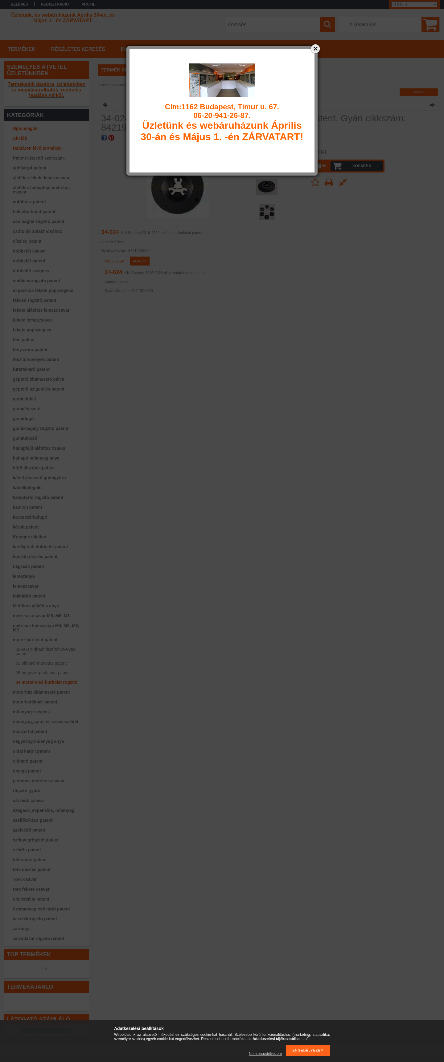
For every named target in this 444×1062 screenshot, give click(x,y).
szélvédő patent (29, 830)
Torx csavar (25, 879)
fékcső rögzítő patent (34, 300)
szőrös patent (27, 849)
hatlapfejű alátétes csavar (39, 448)
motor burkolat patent (35, 639)
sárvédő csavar (28, 800)
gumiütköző (25, 438)
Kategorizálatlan (29, 536)
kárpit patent (26, 527)
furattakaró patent (31, 369)
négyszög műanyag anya (38, 741)
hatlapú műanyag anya (36, 458)
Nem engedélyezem (265, 1054)
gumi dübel (24, 398)
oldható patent (28, 761)
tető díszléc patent (32, 869)
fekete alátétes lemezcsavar (41, 310)
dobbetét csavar (29, 251)
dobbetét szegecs (31, 270)
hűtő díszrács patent (34, 467)
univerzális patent (31, 899)
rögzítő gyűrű (26, 790)
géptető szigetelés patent (38, 389)
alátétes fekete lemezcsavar (41, 177)
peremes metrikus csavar (39, 780)
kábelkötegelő (27, 487)
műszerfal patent (30, 731)
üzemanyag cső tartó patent (41, 908)
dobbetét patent (29, 260)
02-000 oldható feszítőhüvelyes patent (46, 651)
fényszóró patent (30, 349)
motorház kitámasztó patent (41, 692)
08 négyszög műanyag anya (43, 672)
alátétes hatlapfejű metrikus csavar (41, 189)
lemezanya (24, 576)
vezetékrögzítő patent (35, 918)
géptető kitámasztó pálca (38, 379)
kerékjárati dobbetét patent (40, 546)
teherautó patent (30, 859)
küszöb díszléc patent (35, 556)
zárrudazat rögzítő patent (38, 938)
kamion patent (27, 507)
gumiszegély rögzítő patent (40, 428)
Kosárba (361, 166)
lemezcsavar (26, 586)
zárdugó (21, 928)
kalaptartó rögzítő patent (38, 497)
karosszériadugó (30, 517)
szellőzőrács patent (33, 820)
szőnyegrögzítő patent (36, 839)
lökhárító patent (29, 596)
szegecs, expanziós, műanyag (43, 810)
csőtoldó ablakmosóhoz (37, 231)
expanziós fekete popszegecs (43, 290)
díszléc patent (27, 241)
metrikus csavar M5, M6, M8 (41, 615)
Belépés (19, 4)
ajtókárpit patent (30, 167)
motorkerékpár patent (35, 701)
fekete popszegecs (32, 329)
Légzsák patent (28, 566)
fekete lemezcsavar (32, 320)
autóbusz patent (29, 201)
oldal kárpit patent (31, 751)
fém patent (24, 339)
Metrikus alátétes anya (36, 605)
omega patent (27, 770)
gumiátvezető (26, 408)
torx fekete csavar (31, 889)
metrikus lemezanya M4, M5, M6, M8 (46, 627)
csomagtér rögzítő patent (38, 221)
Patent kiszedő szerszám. (39, 158)
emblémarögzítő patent (36, 280)
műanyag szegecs (31, 711)
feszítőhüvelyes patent (36, 359)
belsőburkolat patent (34, 211)
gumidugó (23, 418)
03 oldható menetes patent (41, 663)
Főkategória (108, 85)
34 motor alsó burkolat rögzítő (47, 682)
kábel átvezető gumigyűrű (39, 477)
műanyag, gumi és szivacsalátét (45, 721)
